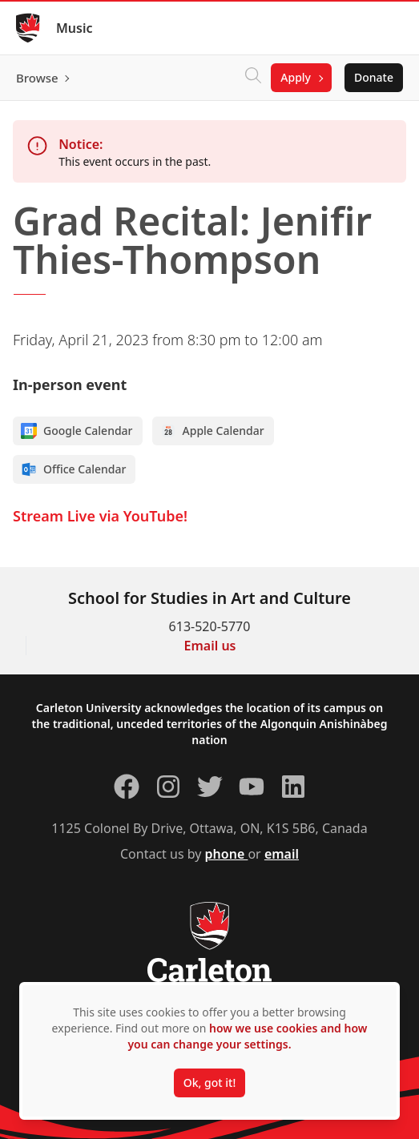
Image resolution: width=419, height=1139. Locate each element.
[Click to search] (253, 77)
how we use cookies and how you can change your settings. (247, 1036)
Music (74, 28)
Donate (373, 77)
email (281, 854)
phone (226, 854)
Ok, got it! (209, 1082)
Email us (210, 645)
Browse (37, 78)
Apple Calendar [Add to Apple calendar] (212, 431)
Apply (295, 77)
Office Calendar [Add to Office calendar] (73, 469)
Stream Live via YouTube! (100, 515)
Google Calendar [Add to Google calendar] (77, 431)
